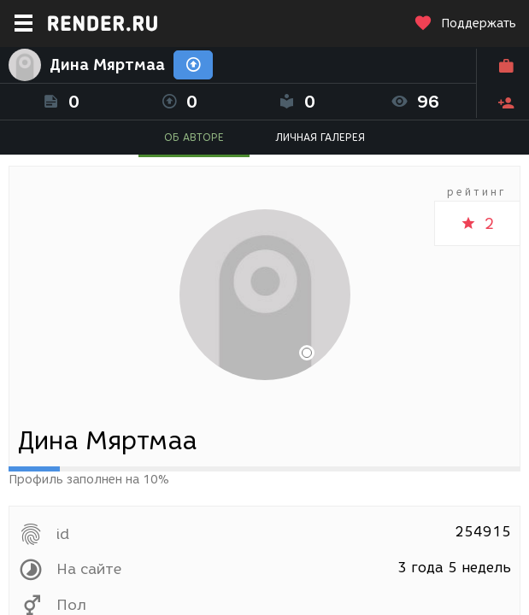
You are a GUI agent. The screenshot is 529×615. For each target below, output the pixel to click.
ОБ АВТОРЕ (194, 137)
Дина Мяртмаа (107, 65)
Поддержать (465, 23)
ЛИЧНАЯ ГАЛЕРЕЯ (320, 137)
